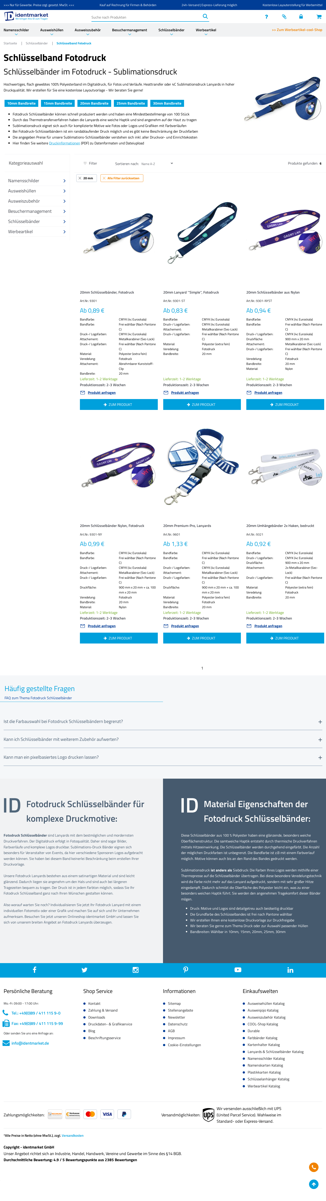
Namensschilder (16, 30)
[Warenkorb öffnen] (319, 16)
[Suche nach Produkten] (146, 16)
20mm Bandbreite (94, 103)
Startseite (11, 43)
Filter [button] (90, 163)
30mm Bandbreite (167, 103)
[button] (37, 181)
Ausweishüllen (51, 30)
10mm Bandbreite (21, 103)
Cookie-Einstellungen (184, 1045)
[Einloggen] (302, 16)
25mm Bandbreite (131, 103)
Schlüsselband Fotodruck (74, 43)
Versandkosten (73, 1135)
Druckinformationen (64, 143)
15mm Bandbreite (58, 103)
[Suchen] (205, 16)
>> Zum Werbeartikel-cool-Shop (297, 29)
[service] (268, 16)
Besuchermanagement (129, 30)
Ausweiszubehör (88, 30)
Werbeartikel (206, 30)
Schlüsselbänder (171, 30)
